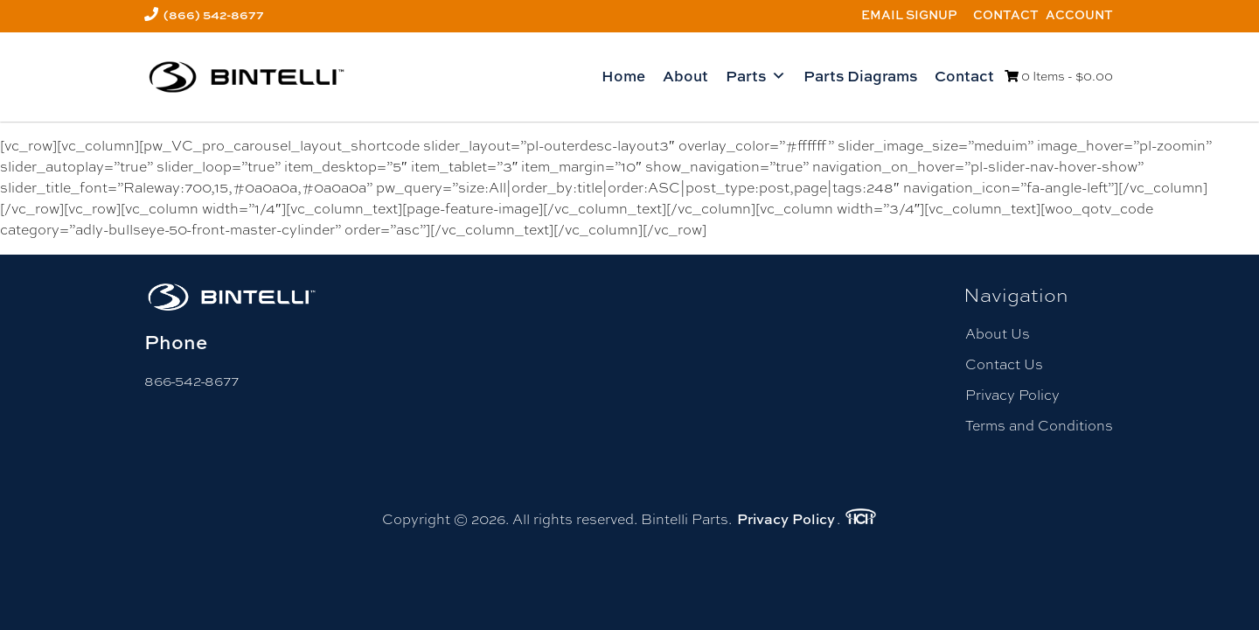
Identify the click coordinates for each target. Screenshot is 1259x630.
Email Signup (909, 14)
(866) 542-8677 (213, 14)
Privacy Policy (1012, 395)
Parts (756, 76)
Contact (1006, 14)
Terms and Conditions (1039, 425)
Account (1079, 14)
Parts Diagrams (860, 76)
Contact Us (1004, 364)
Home (623, 76)
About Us (997, 334)
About (685, 76)
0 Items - (1059, 76)
